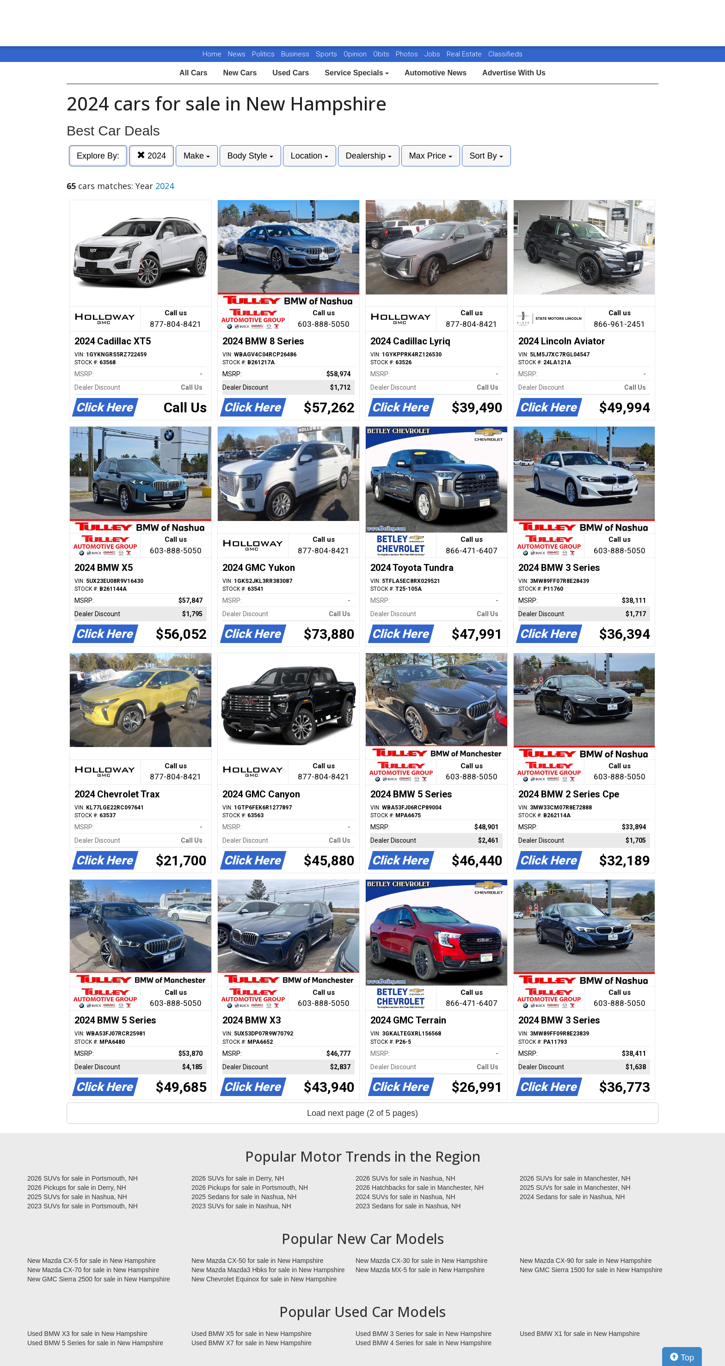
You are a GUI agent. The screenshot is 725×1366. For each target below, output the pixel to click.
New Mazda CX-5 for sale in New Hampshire (91, 1260)
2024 (151, 155)
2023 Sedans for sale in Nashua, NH (408, 1206)
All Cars (193, 73)
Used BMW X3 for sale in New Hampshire (87, 1333)
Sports (327, 54)
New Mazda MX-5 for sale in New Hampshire (420, 1270)
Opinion (356, 54)
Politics (263, 54)
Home (212, 54)
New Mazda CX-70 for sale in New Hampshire (93, 1270)
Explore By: (98, 155)
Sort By (486, 155)
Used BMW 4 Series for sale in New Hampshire (424, 1343)
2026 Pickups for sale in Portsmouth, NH (249, 1187)
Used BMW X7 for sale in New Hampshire (251, 1343)
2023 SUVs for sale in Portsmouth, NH (82, 1206)
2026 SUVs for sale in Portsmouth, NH (82, 1178)
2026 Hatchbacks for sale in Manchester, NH (420, 1187)
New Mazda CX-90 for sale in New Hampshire (586, 1260)
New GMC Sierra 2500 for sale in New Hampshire (98, 1279)
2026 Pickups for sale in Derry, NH (76, 1187)
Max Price (430, 155)
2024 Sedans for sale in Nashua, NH (572, 1197)
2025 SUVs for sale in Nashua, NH (77, 1197)
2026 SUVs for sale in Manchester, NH (575, 1178)
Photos (408, 54)
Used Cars (290, 73)
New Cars (240, 73)
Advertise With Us (514, 73)
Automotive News (436, 73)
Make (197, 155)
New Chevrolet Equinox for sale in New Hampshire (264, 1279)
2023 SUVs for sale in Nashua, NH (241, 1206)
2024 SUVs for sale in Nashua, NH (405, 1197)
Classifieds (505, 54)
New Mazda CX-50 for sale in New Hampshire (257, 1260)
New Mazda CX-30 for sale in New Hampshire (422, 1260)
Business (296, 54)
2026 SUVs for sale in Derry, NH (237, 1178)
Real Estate (465, 54)
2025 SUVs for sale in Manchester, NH (575, 1187)
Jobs (433, 54)
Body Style (250, 155)
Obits (382, 54)
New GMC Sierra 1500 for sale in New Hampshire (591, 1270)
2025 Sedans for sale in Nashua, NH (243, 1197)
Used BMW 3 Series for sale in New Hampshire (424, 1333)
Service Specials (357, 73)
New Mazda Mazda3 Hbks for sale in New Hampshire (267, 1270)
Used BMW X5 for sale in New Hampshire (251, 1333)
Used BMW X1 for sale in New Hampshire (580, 1333)
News (237, 54)
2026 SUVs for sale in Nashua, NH (405, 1178)
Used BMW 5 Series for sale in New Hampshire (95, 1343)
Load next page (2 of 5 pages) (362, 1113)
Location (309, 155)
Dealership (369, 155)
